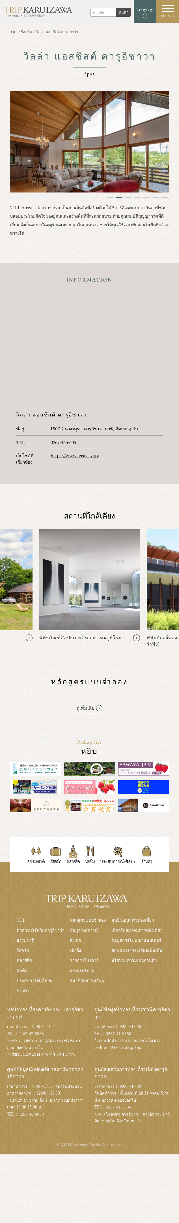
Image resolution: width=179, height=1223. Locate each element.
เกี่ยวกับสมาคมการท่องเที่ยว (136, 930)
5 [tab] (146, 197)
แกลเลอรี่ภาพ (82, 970)
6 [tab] (155, 197)
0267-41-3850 (118, 1033)
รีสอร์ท (23, 950)
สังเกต (75, 940)
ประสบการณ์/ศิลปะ (34, 980)
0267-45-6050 (31, 1114)
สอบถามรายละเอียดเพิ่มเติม (136, 950)
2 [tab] (119, 197)
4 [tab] (137, 197)
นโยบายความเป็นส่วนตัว (134, 960)
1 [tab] (110, 197)
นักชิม (22, 970)
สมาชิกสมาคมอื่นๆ (87, 980)
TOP (21, 920)
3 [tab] (128, 197)
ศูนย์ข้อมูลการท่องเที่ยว (132, 920)
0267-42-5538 (31, 1033)
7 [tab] (164, 197)
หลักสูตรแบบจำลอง (88, 920)
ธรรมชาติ (25, 940)
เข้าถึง (75, 950)
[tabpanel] (89, 142)
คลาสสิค (24, 960)
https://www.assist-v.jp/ (75, 455)
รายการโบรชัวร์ (84, 960)
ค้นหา (123, 12)
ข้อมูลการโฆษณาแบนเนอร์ (136, 940)
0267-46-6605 (63, 442)
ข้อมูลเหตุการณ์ (84, 930)
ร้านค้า (23, 990)
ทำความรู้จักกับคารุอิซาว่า (40, 930)
